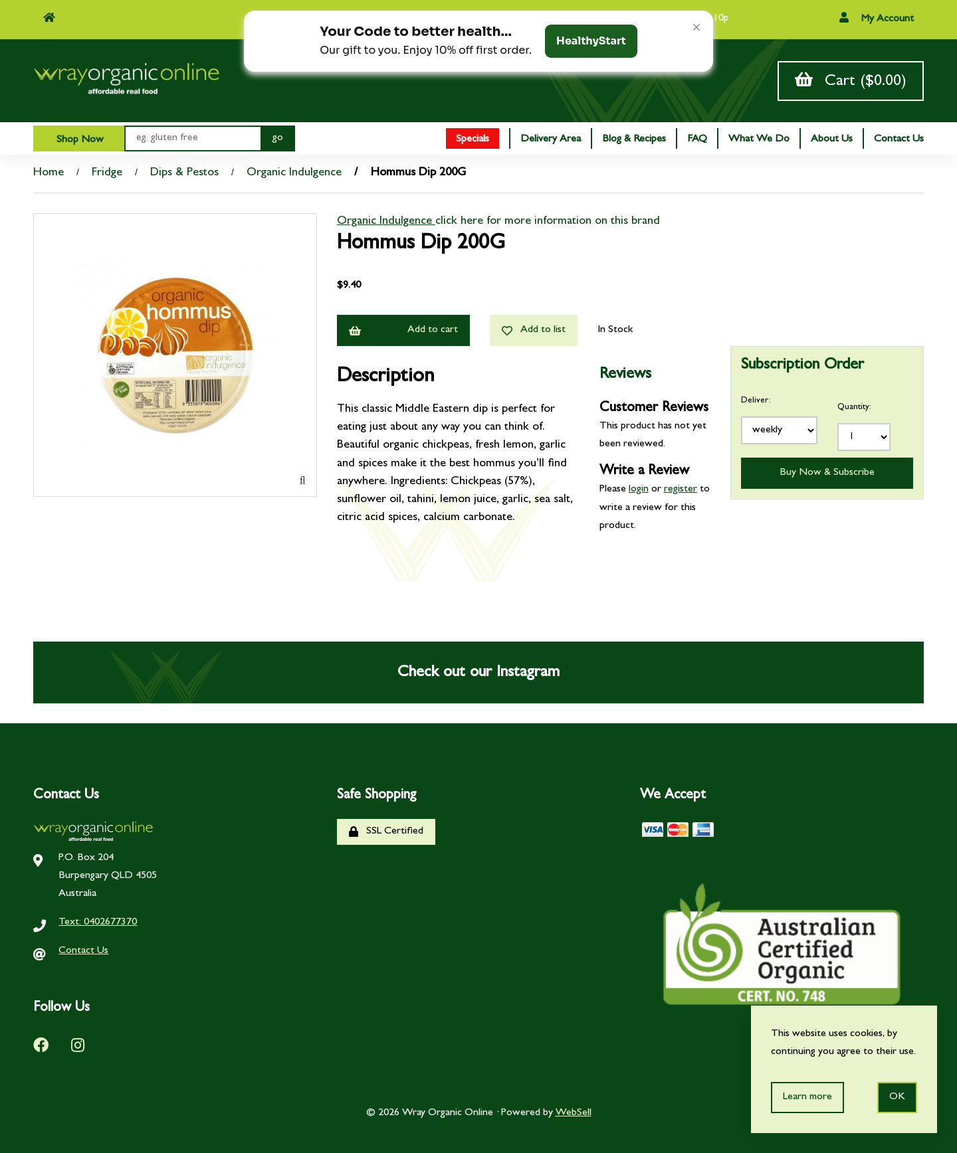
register (680, 489)
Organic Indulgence (294, 173)
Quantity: (854, 407)
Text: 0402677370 (97, 922)
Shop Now (79, 140)
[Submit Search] (278, 138)
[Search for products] (192, 138)
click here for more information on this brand (547, 222)
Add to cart (403, 330)
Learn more (807, 1097)
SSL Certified (386, 832)
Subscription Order (802, 366)
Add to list (534, 330)
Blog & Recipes (634, 139)
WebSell (573, 1113)
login (639, 489)
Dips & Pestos (184, 173)
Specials (472, 139)
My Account (876, 18)
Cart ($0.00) (850, 80)
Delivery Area (550, 139)
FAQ (697, 139)
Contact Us (899, 139)
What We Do (759, 139)
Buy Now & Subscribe (827, 473)
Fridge (107, 173)
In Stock (615, 330)
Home (48, 173)
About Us (832, 139)
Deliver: (756, 401)
